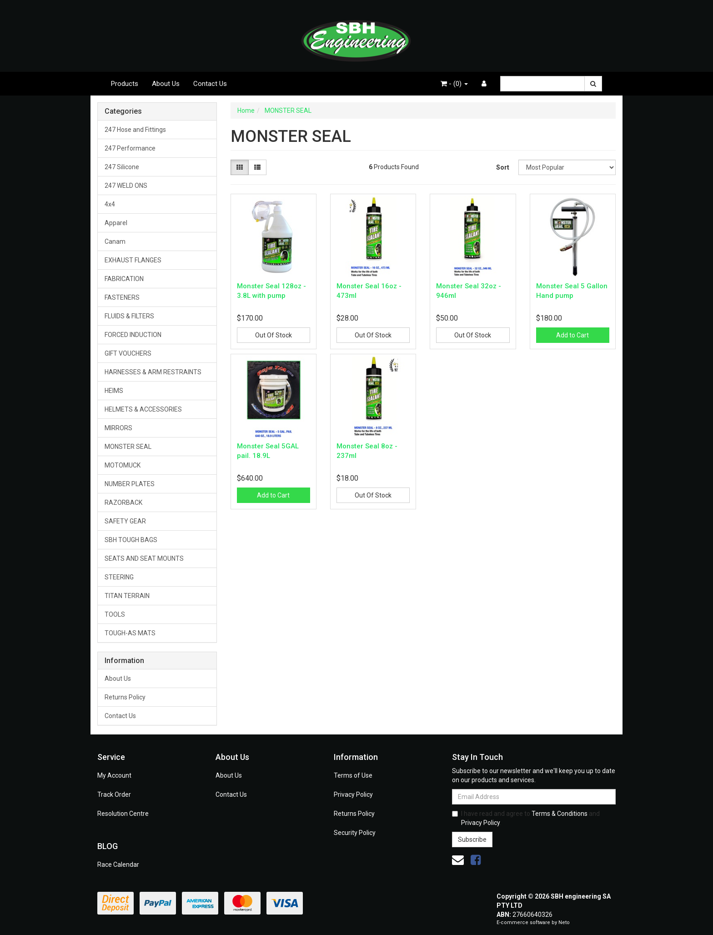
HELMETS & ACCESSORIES (143, 409)
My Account (114, 775)
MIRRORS (118, 428)
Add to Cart (572, 335)
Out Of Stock (273, 335)
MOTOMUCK (123, 465)
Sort (502, 167)
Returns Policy (125, 697)
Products (124, 84)
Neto (564, 922)
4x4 (110, 204)
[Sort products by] (567, 167)
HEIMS (114, 390)
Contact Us (210, 84)
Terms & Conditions (559, 813)
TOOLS (115, 614)
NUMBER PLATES (130, 484)
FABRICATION (124, 278)
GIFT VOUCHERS (128, 353)
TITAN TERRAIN (127, 595)
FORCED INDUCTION (133, 334)
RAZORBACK (123, 502)
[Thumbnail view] (240, 167)
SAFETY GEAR (125, 521)
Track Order (114, 794)
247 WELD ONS (126, 185)
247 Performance (130, 148)
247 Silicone (122, 167)
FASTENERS (122, 297)
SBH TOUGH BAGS (131, 539)
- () (454, 84)
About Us (166, 84)
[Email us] (458, 860)
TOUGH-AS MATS (130, 633)
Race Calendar (118, 864)
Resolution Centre (123, 813)
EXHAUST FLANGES (133, 260)
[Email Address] (534, 796)
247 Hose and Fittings (135, 129)
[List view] (257, 167)
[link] (476, 860)
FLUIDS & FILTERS (129, 316)
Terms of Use (353, 775)
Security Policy (355, 832)
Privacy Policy (353, 794)
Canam (115, 241)
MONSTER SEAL (128, 446)
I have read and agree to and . (526, 818)
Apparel (116, 222)
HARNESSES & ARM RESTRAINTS (153, 372)
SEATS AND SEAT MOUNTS (144, 558)
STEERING (119, 577)
